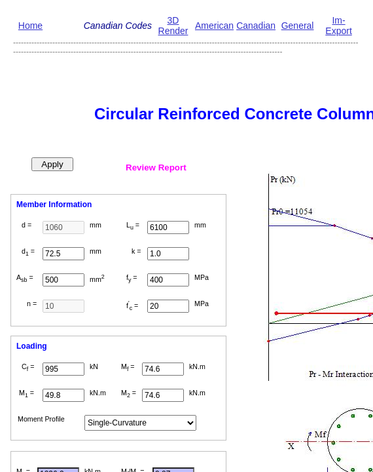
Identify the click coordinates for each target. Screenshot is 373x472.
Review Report (156, 167)
